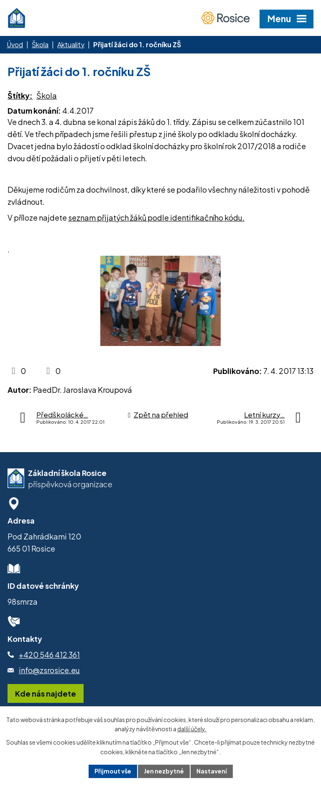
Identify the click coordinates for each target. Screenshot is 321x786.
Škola (40, 44)
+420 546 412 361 (49, 654)
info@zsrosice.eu (49, 670)
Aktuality (70, 44)
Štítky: (20, 95)
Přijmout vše (112, 771)
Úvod (15, 44)
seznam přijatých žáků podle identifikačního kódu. (156, 217)
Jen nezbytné (164, 771)
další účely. (191, 729)
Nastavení (211, 771)
